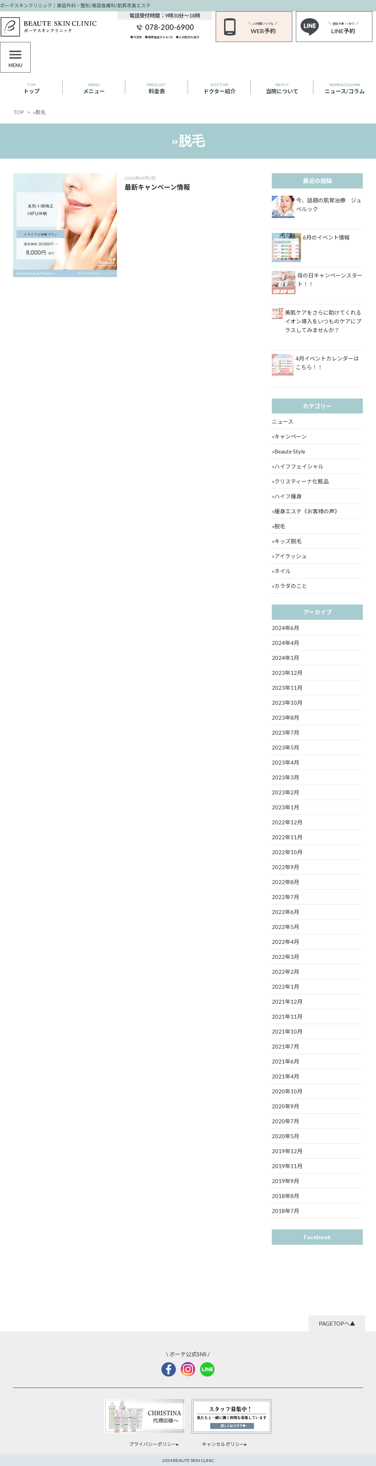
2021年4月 (285, 1076)
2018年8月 (285, 1196)
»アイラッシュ (289, 556)
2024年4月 (285, 642)
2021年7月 (285, 1046)
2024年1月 (285, 657)
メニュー (94, 88)
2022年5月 (285, 926)
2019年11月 (287, 1166)
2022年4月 (285, 941)
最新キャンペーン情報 (157, 187)
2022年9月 (285, 867)
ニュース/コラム (345, 88)
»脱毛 (278, 526)
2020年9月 (285, 1106)
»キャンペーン (289, 436)
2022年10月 (287, 852)
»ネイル (281, 571)
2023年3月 (285, 777)
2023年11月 (287, 687)
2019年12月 (287, 1151)
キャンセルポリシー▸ (224, 1444)
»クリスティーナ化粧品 (300, 481)
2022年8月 (285, 882)
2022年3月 (285, 956)
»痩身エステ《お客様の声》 (306, 511)
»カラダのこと (289, 586)
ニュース (282, 421)
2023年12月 (287, 672)
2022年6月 (285, 912)
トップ (31, 88)
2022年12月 (287, 822)
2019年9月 (285, 1181)
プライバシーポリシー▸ (154, 1444)
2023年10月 (287, 702)
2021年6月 (285, 1061)
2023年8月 (285, 717)
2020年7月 (285, 1121)
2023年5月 (285, 747)
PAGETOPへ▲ (337, 1323)
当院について (282, 88)
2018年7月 (285, 1211)
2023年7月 (285, 732)
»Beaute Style (288, 451)
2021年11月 (287, 1016)
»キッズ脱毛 (287, 541)
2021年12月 (287, 1001)
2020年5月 (285, 1136)
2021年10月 (287, 1031)
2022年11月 (287, 837)
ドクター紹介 (219, 88)
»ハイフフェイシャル (298, 466)
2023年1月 (285, 807)
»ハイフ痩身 (287, 496)
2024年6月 (285, 628)
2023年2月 (285, 792)
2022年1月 (285, 986)
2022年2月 (285, 971)
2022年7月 (285, 897)
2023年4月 (285, 762)
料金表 (157, 88)
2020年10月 (287, 1091)
